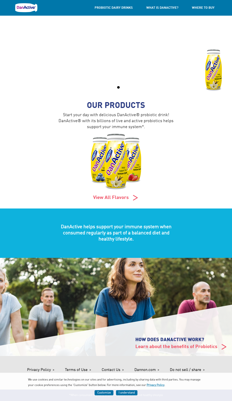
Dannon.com (145, 370)
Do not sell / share (185, 370)
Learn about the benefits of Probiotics (181, 347)
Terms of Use (76, 370)
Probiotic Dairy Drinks (114, 8)
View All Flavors (116, 197)
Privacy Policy (39, 370)
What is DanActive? (162, 8)
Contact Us (111, 370)
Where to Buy (203, 8)
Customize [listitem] (104, 392)
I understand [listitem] (127, 392)
